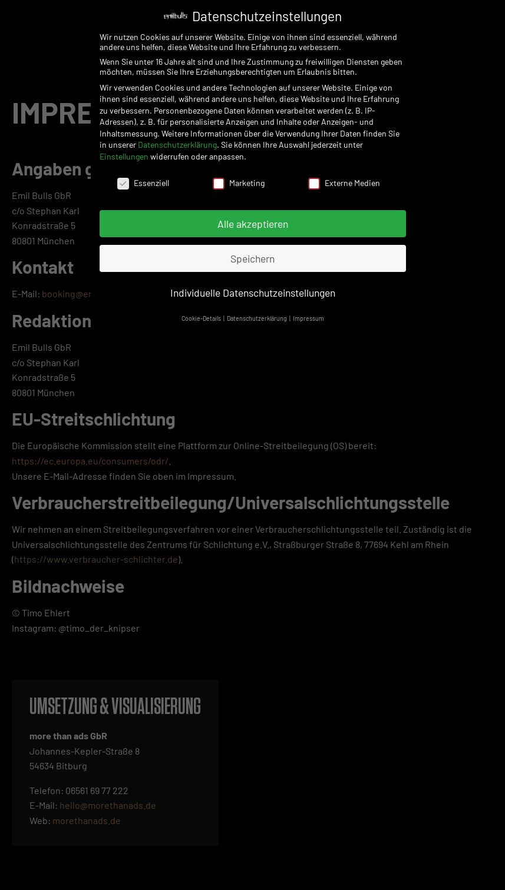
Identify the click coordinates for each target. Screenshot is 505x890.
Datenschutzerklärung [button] (257, 316)
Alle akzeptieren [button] (252, 220)
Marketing (239, 180)
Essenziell (143, 180)
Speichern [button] (252, 255)
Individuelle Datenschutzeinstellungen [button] (252, 290)
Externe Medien (344, 180)
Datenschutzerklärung (177, 142)
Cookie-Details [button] (201, 316)
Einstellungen (124, 154)
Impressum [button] (308, 316)
